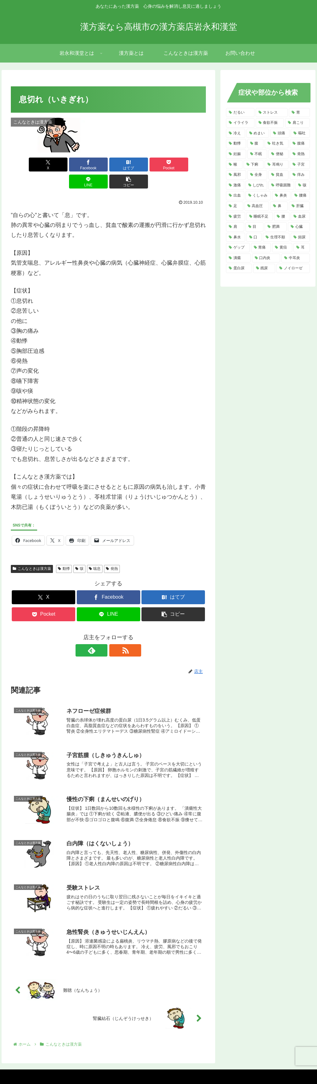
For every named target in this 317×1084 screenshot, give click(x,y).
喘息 (95, 551)
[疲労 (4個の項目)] (235, 216)
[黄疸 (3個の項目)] (282, 247)
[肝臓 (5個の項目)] (299, 206)
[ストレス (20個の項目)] (272, 112)
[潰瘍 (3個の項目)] (238, 258)
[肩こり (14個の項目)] (297, 123)
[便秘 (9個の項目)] (278, 154)
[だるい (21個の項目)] (240, 112)
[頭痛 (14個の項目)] (279, 133)
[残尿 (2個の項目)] (264, 268)
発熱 (112, 551)
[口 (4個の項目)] (254, 237)
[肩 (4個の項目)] (235, 227)
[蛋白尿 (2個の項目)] (239, 268)
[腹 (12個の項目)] (255, 143)
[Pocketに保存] (125, 164)
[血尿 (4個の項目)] (300, 216)
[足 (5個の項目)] (234, 206)
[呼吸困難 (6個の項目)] (281, 185)
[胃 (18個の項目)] (299, 112)
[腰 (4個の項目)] (281, 216)
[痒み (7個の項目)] (300, 175)
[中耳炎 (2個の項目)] (295, 258)
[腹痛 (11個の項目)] (300, 143)
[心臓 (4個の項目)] (299, 227)
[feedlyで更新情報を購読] (101, 633)
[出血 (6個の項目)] (235, 195)
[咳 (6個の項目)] (302, 185)
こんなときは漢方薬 (32, 551)
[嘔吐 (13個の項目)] (300, 133)
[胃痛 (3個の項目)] (261, 247)
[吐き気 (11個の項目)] (277, 143)
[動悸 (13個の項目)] (236, 143)
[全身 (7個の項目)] (257, 175)
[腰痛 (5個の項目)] (301, 195)
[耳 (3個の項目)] (301, 247)
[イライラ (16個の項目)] (240, 123)
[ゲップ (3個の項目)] (238, 247)
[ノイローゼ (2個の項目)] (293, 268)
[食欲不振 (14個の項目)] (270, 123)
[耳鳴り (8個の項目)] (277, 164)
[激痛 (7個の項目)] (235, 185)
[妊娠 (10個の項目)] (236, 154)
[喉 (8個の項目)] (234, 164)
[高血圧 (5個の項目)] (257, 206)
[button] (190, 164)
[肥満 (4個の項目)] (276, 227)
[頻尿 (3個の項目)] (300, 237)
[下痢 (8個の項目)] (254, 164)
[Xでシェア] (26, 164)
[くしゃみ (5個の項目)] (258, 195)
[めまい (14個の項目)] (257, 133)
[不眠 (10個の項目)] (257, 154)
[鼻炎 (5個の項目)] (281, 195)
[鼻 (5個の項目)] (279, 206)
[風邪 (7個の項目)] (236, 175)
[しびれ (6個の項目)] (256, 185)
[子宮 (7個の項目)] (300, 164)
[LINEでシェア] (157, 164)
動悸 (64, 551)
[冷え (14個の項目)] (235, 133)
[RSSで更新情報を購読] (115, 633)
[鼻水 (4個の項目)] (235, 237)
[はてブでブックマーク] (92, 164)
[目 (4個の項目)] (254, 227)
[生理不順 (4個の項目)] (276, 237)
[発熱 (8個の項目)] (300, 154)
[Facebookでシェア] (59, 164)
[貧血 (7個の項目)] (278, 175)
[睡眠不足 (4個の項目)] (259, 216)
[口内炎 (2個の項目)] (266, 258)
